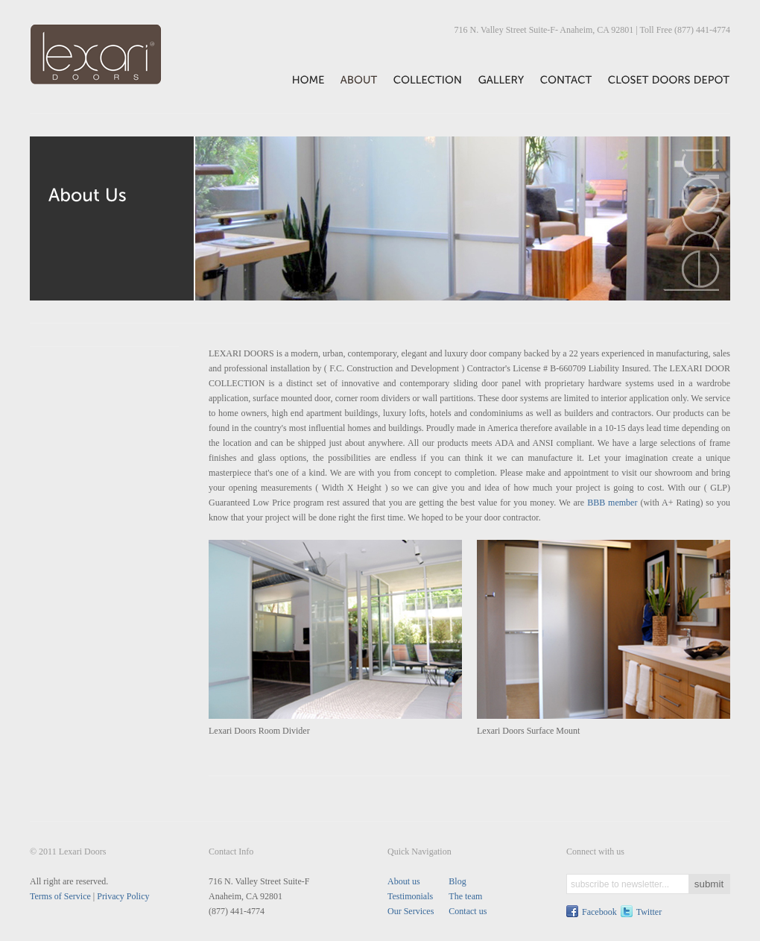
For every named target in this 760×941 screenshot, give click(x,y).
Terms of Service (60, 896)
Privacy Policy (123, 896)
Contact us (468, 911)
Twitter (649, 912)
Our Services (410, 911)
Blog (457, 881)
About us (403, 881)
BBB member (612, 502)
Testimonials (410, 896)
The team (465, 896)
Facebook (599, 912)
